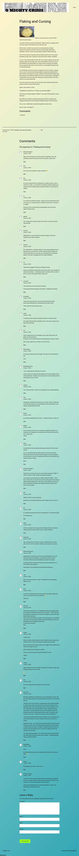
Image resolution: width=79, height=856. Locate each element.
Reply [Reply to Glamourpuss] (24, 362)
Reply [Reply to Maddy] (24, 439)
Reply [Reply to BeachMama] (24, 757)
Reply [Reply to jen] (24, 518)
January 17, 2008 (27, 693)
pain (24, 130)
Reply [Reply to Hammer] (24, 240)
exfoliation (17, 130)
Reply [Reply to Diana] (24, 464)
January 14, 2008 (27, 153)
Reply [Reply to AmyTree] (24, 628)
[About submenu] (76, 7)
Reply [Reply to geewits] (24, 226)
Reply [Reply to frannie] (24, 421)
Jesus (21, 130)
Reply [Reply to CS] (24, 276)
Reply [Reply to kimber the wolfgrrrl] (24, 488)
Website (21, 829)
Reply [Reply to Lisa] (24, 409)
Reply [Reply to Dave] (24, 601)
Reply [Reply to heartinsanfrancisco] (24, 570)
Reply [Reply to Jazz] (24, 584)
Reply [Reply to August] (24, 658)
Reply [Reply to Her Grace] (24, 292)
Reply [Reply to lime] (24, 174)
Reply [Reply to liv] (24, 212)
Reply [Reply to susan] (24, 769)
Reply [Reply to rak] (24, 687)
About (74, 7)
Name (21, 816)
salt (26, 130)
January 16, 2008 (27, 607)
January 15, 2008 (27, 509)
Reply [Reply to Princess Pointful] (24, 790)
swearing (29, 130)
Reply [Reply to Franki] (24, 326)
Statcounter (3, 855)
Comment (22, 801)
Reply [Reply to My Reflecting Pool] (24, 380)
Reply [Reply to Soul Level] (24, 740)
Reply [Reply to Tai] (24, 345)
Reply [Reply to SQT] (24, 503)
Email (21, 822)
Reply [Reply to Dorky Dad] (24, 547)
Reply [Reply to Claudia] (24, 675)
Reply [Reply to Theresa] (24, 258)
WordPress (74, 850)
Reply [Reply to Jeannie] (24, 393)
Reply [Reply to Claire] (24, 532)
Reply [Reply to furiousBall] (24, 309)
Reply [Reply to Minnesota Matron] (24, 161)
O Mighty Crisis (6, 850)
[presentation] (28, 837)
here (41, 354)
